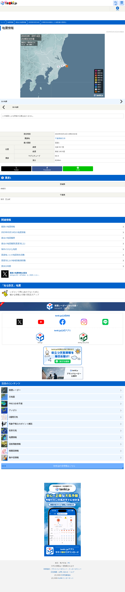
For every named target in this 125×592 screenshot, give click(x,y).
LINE (78, 170)
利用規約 (47, 569)
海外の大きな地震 (9, 249)
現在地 (117, 10)
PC (69, 563)
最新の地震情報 (8, 227)
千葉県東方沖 (60, 138)
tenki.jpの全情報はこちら (64, 466)
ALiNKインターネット (66, 578)
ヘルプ (71, 572)
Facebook (47, 170)
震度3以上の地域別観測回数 (13, 260)
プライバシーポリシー (59, 569)
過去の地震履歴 (8, 238)
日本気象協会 (66, 575)
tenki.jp (9, 3)
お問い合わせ (63, 572)
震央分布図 (6, 266)
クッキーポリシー (75, 569)
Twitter (16, 170)
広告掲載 (54, 572)
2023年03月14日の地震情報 (13, 232)
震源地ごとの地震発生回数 (13, 255)
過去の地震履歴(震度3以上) (13, 244)
